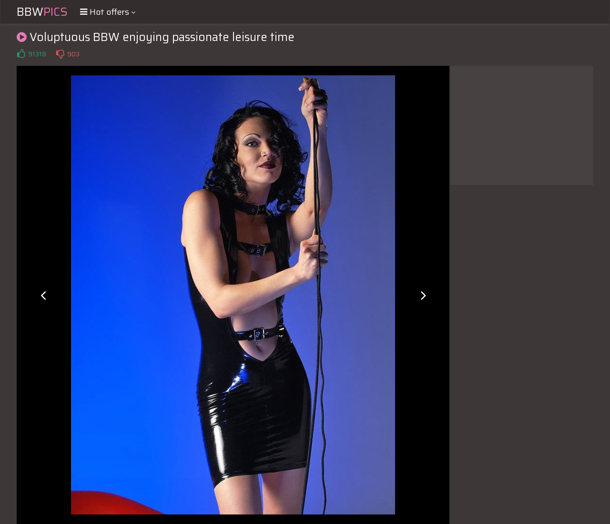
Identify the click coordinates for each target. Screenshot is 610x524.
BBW (42, 12)
